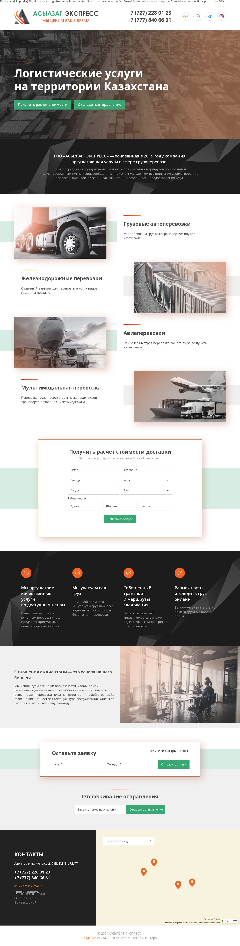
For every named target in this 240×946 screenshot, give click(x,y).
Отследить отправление (99, 104)
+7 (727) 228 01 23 (149, 12)
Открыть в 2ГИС (230, 921)
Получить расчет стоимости (42, 104)
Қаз (185, 16)
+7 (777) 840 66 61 (149, 19)
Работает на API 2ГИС (212, 919)
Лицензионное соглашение (210, 921)
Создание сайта (94, 938)
